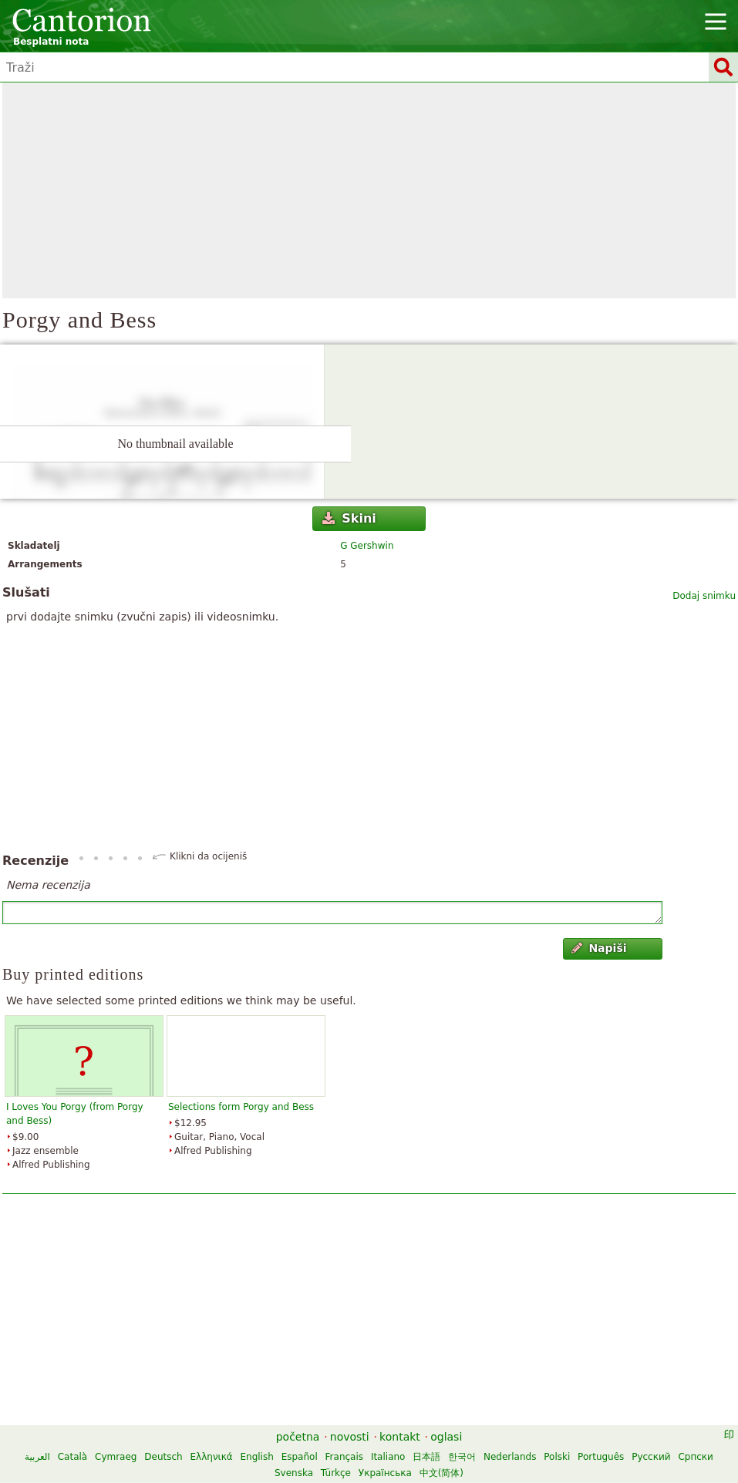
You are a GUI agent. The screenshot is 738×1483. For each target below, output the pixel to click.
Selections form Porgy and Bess (241, 1106)
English (256, 1456)
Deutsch (163, 1456)
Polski (557, 1456)
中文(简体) (441, 1473)
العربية (37, 1456)
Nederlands (510, 1456)
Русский (651, 1456)
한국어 (462, 1456)
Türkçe (336, 1473)
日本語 (426, 1456)
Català (72, 1456)
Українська (385, 1473)
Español (299, 1456)
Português (601, 1456)
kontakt (399, 1437)
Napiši (599, 948)
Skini (349, 518)
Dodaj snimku (704, 595)
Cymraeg (115, 1456)
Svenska (294, 1473)
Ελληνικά (211, 1456)
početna (298, 1437)
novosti (349, 1437)
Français (344, 1456)
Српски (695, 1456)
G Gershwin (366, 545)
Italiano (388, 1456)
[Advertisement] (369, 190)
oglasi (446, 1437)
